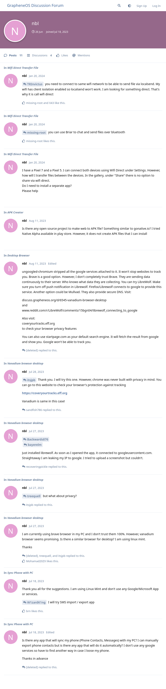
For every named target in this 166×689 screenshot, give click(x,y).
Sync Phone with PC (20, 573)
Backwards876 (37, 439)
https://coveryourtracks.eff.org (44, 393)
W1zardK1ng (36, 602)
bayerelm (35, 445)
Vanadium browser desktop (25, 363)
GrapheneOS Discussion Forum (35, 5)
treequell (34, 496)
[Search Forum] (119, 5)
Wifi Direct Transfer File (22, 68)
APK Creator (15, 212)
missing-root (36, 132)
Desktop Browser (18, 255)
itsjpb (31, 380)
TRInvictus (35, 84)
